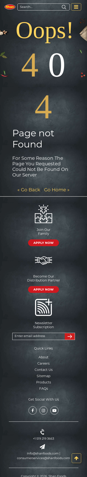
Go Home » (57, 190)
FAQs (43, 388)
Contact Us (44, 370)
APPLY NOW (43, 243)
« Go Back (28, 190)
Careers (43, 363)
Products (43, 382)
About (43, 357)
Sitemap (43, 376)
